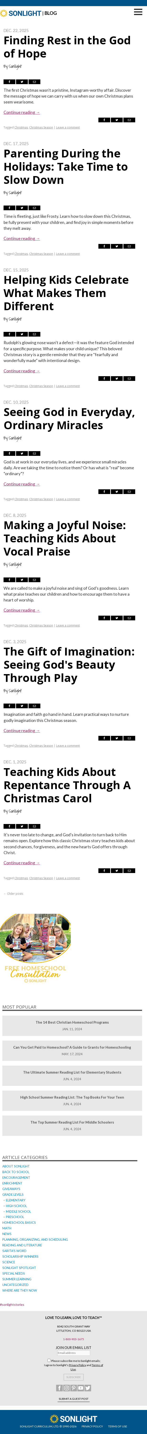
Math (6, 1228)
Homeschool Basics (19, 1222)
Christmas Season (41, 127)
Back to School (15, 1172)
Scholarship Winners (20, 1256)
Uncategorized (15, 1285)
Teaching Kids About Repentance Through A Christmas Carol (67, 785)
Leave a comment (68, 127)
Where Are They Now (19, 1290)
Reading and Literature (22, 1245)
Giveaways (11, 1189)
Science (8, 1262)
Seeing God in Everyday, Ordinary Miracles (69, 418)
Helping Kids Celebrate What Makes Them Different (66, 292)
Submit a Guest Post (73, 1399)
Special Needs (13, 1273)
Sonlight (15, 66)
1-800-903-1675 (73, 1339)
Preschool (15, 1217)
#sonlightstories (12, 1304)
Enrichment (12, 1183)
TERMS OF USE (117, 1426)
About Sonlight (16, 1166)
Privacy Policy (77, 1365)
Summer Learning (16, 1279)
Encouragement (16, 1177)
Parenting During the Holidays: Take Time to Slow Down (66, 166)
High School (16, 1206)
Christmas (21, 127)
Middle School (18, 1211)
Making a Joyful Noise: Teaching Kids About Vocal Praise (65, 538)
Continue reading (22, 112)
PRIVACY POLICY (92, 1426)
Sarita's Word (14, 1251)
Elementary (15, 1200)
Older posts (13, 894)
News (7, 1234)
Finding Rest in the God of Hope (67, 47)
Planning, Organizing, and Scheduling (35, 1239)
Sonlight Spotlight (19, 1268)
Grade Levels (13, 1194)
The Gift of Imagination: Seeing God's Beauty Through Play (69, 664)
